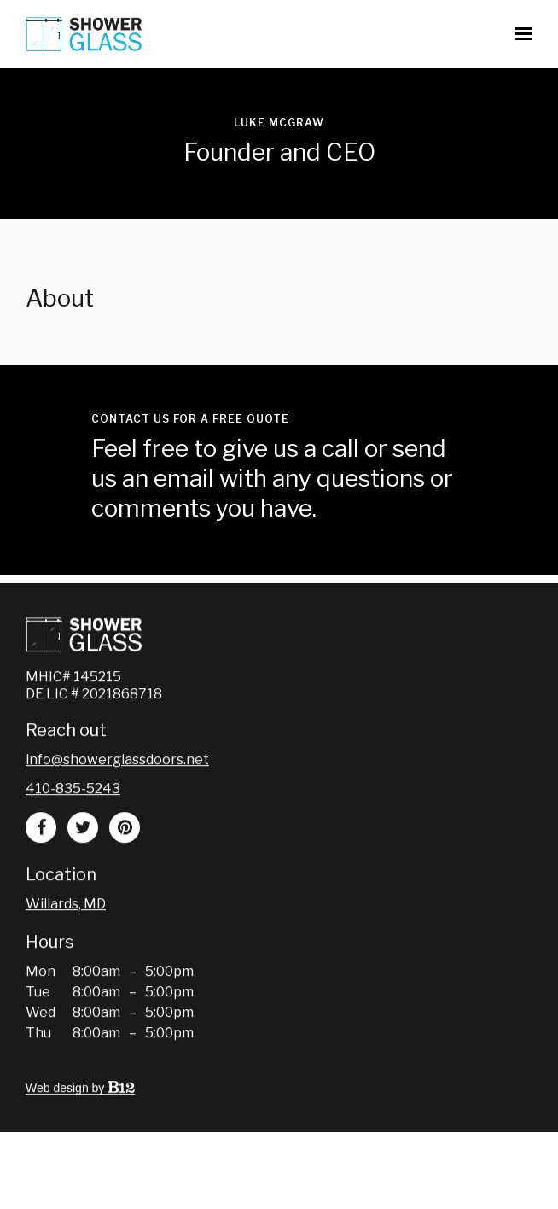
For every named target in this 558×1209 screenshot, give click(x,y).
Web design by (80, 1117)
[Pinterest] (124, 857)
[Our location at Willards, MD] (66, 934)
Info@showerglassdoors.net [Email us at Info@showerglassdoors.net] (117, 789)
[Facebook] (41, 857)
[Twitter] (82, 857)
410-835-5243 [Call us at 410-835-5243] (73, 818)
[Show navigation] (519, 34)
